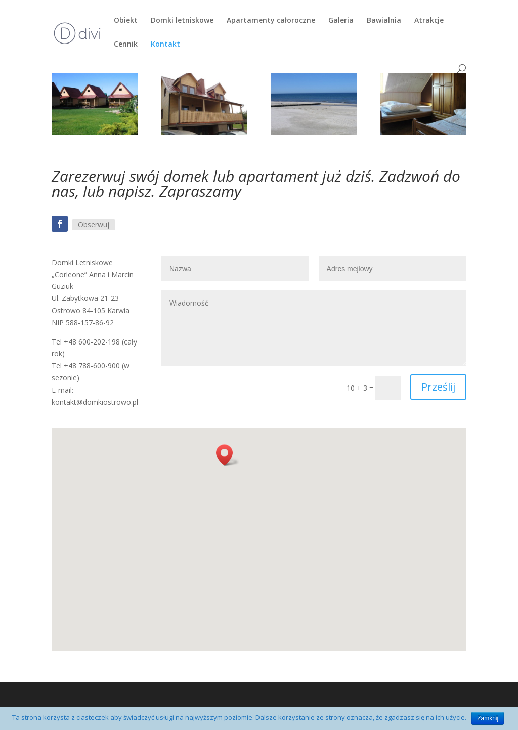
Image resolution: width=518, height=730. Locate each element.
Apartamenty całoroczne (271, 21)
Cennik (126, 44)
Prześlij (438, 387)
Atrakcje (429, 21)
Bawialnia (384, 21)
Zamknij (487, 718)
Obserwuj (93, 224)
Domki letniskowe (182, 21)
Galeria (341, 21)
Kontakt (165, 44)
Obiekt (126, 21)
